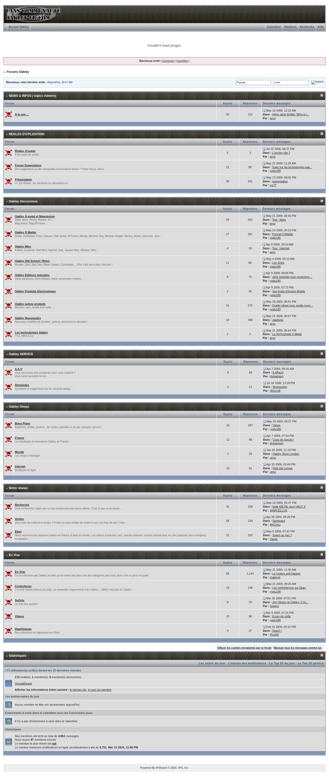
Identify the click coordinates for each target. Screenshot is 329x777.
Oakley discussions (23, 201)
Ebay (18, 531)
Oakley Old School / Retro (32, 260)
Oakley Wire (23, 246)
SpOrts (19, 600)
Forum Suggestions (28, 165)
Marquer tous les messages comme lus (298, 647)
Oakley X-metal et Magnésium (35, 216)
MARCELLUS (278, 510)
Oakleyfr (275, 577)
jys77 (273, 185)
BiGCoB (275, 390)
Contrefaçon (23, 586)
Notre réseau (18, 488)
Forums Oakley (18, 72)
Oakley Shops (19, 406)
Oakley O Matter (25, 232)
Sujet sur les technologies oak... (292, 167)
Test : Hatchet (280, 248)
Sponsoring (280, 386)
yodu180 (275, 170)
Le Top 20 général (311, 663)
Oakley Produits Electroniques (35, 291)
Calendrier (274, 26)
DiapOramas (23, 628)
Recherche (307, 26)
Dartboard (278, 520)
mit (54, 743)
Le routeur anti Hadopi (286, 573)
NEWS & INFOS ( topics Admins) (32, 96)
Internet (20, 466)
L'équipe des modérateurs (248, 663)
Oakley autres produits (30, 303)
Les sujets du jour (212, 663)
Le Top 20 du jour (282, 663)
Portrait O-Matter (282, 234)
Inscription (182, 60)
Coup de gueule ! (283, 439)
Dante (273, 539)
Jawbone (278, 319)
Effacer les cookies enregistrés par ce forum (244, 647)
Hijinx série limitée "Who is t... (290, 114)
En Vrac (14, 555)
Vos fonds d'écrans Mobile (288, 291)
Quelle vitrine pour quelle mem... (292, 305)
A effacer (278, 372)
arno (273, 118)
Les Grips (278, 262)
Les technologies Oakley (31, 332)
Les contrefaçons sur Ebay (289, 587)
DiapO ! (277, 630)
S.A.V (18, 369)
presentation (280, 181)
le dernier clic (78, 689)
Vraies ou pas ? (282, 535)
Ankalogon (277, 376)
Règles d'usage (25, 150)
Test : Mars (279, 219)
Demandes (22, 385)
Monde (19, 452)
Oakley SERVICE (21, 354)
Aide (321, 26)
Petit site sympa (282, 468)
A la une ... (22, 114)
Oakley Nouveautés (28, 318)
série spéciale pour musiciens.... (292, 276)
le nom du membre (100, 689)
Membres (290, 26)
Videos (19, 616)
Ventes (19, 518)
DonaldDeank (23, 683)
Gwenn (274, 606)
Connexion (168, 60)
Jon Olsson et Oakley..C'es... (290, 602)
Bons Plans (22, 423)
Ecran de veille (281, 616)
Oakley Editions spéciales (32, 275)
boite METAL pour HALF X (289, 506)
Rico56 (274, 634)
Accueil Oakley (19, 26)
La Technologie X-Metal (287, 334)
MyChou (275, 524)
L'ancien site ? (281, 152)
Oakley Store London (285, 453)
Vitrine (276, 425)
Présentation (23, 179)
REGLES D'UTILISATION (26, 134)
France (19, 437)
